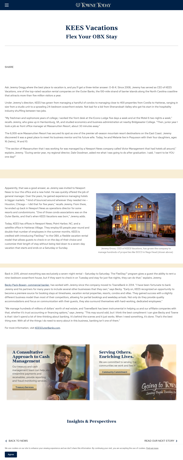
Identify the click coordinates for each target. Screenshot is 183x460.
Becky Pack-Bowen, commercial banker (27, 285)
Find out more (152, 448)
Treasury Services (24, 387)
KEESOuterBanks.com (47, 327)
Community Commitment (114, 372)
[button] (7, 5)
